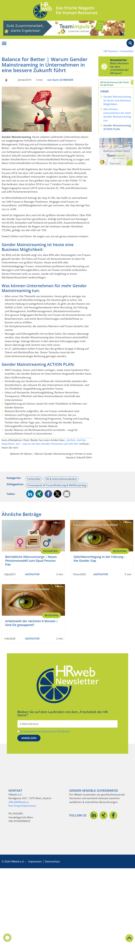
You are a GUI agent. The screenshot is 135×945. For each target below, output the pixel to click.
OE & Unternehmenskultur (61, 478)
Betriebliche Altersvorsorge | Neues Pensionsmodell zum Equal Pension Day (31, 560)
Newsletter (118, 60)
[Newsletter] (104, 66)
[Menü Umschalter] (4, 43)
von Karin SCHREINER (60, 79)
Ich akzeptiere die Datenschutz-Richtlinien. (45, 731)
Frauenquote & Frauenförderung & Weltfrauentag (56, 485)
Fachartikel (126, 51)
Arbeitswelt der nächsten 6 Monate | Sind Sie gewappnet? (31, 623)
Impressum (34, 861)
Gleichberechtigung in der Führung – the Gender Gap (100, 559)
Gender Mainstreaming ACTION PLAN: (117, 127)
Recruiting (120, 551)
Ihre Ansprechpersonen (22, 805)
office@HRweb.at (18, 802)
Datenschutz (52, 861)
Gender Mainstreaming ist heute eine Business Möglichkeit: (117, 100)
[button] (30, 494)
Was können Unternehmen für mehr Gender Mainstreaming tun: (117, 114)
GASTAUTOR (32, 574)
